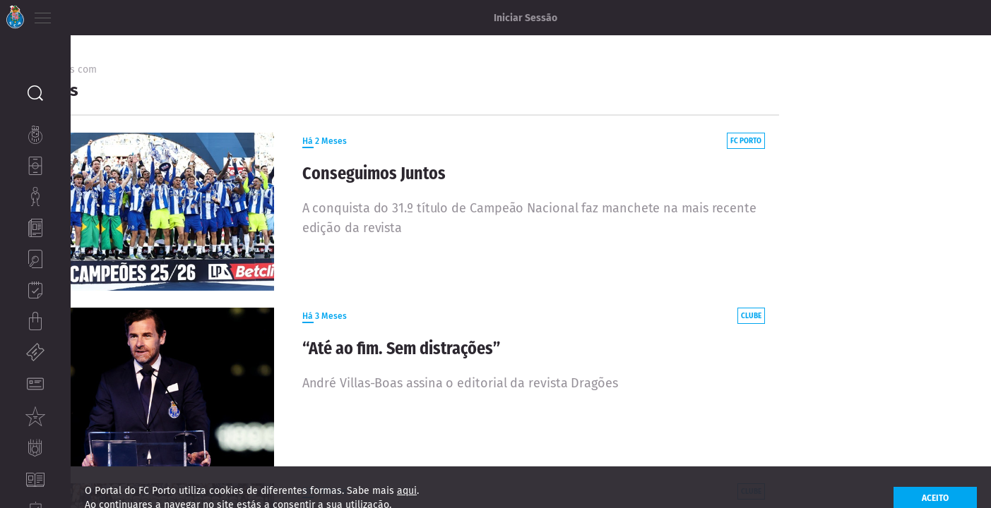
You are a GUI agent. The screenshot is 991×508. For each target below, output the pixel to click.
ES (119, 14)
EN (100, 14)
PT (79, 14)
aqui (407, 501)
